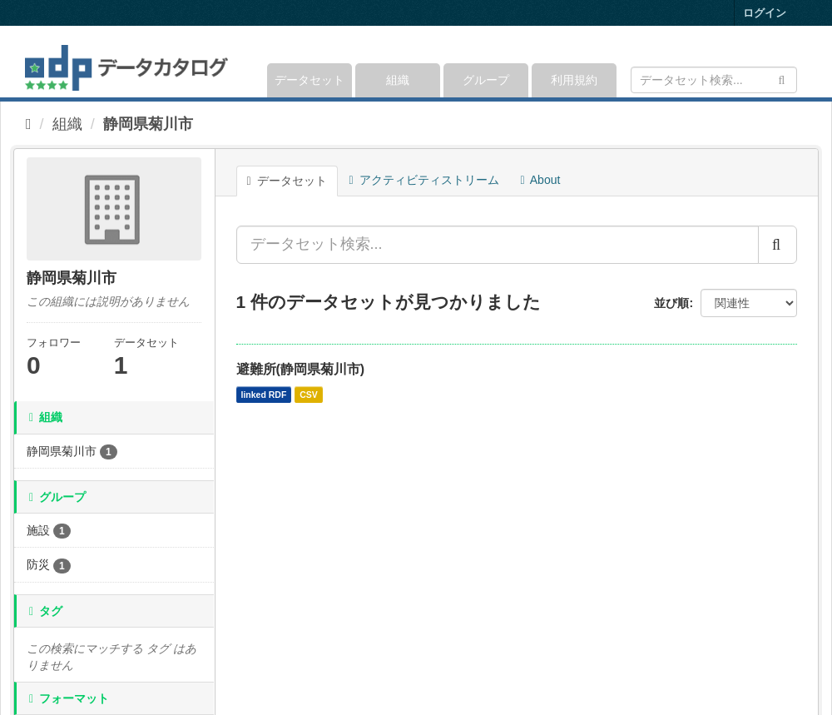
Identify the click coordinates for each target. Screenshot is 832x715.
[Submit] (782, 79)
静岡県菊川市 (148, 124)
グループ (486, 80)
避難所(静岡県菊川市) (300, 369)
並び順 (671, 303)
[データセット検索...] (497, 245)
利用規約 (574, 80)
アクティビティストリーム (424, 179)
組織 (397, 80)
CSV (309, 395)
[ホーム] (29, 124)
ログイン (764, 13)
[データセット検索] (714, 80)
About (541, 179)
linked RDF (264, 395)
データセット (309, 80)
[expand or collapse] (796, 61)
